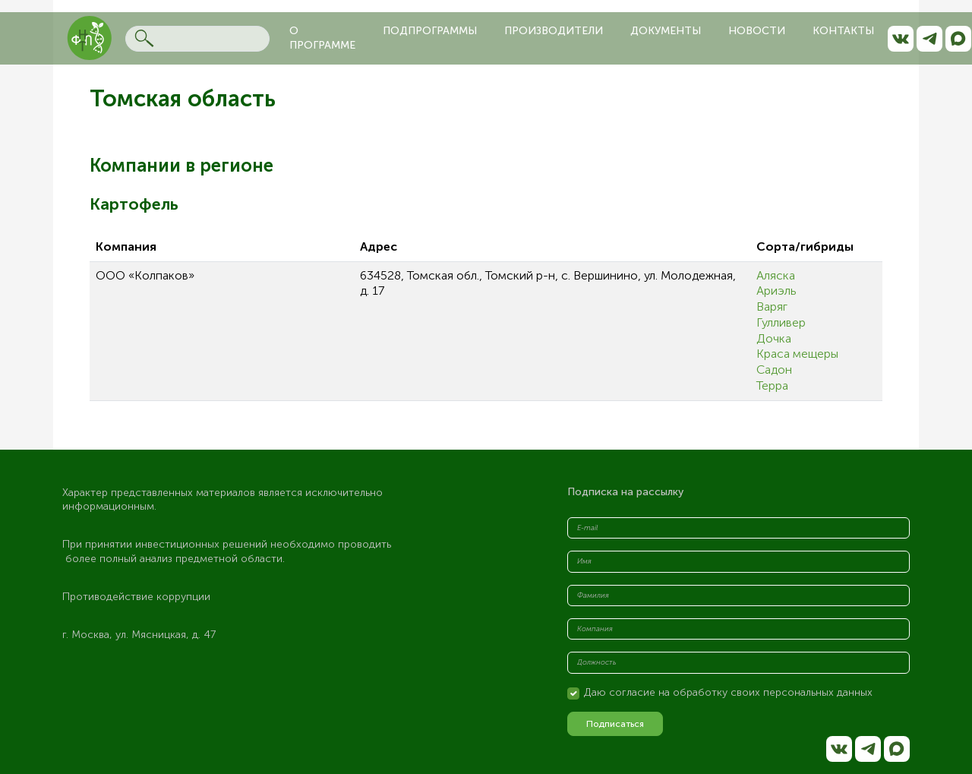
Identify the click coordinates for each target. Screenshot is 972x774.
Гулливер (781, 322)
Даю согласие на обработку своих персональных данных (728, 692)
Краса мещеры (797, 353)
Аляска (775, 275)
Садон (774, 369)
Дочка (773, 338)
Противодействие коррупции (136, 596)
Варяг (771, 306)
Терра (772, 385)
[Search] (197, 39)
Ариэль (776, 290)
